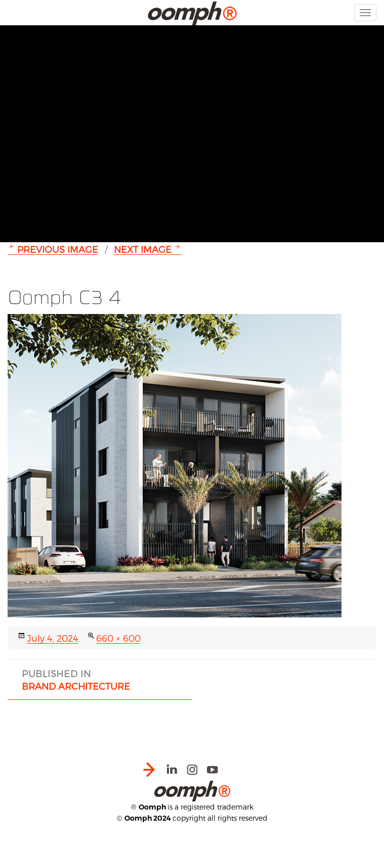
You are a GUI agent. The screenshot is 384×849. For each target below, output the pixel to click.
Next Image (143, 249)
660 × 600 (118, 638)
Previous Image (57, 249)
